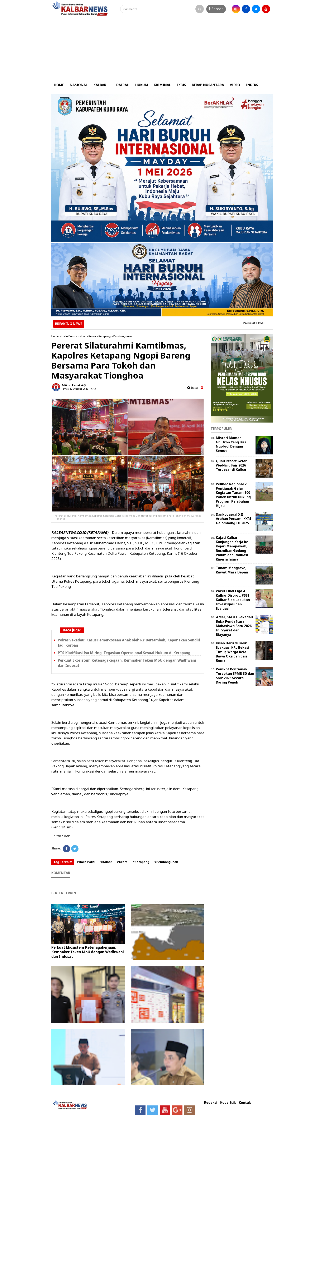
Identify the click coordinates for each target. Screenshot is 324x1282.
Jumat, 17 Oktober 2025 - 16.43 (79, 388)
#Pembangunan (166, 862)
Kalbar (82, 336)
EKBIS (181, 85)
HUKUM (141, 85)
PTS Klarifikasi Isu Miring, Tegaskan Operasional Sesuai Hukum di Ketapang (124, 652)
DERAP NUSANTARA (208, 85)
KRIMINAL (162, 85)
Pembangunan (122, 336)
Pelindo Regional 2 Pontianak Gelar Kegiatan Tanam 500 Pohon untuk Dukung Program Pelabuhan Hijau (233, 495)
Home (55, 336)
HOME (59, 85)
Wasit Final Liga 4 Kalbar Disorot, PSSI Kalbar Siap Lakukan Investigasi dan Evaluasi (233, 600)
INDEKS (252, 85)
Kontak (245, 1102)
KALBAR (100, 85)
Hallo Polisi (68, 336)
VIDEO (235, 85)
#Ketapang (141, 862)
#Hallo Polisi (86, 862)
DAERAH (122, 85)
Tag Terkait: (62, 862)
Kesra (92, 336)
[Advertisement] (162, 48)
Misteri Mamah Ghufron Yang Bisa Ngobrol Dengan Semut (231, 444)
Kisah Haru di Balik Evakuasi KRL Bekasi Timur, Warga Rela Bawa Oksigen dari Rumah (232, 652)
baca (192, 387)
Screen (216, 8)
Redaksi (210, 1102)
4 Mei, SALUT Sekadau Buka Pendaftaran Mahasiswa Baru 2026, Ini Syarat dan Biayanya (234, 626)
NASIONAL (79, 85)
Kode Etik (228, 1102)
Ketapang (105, 336)
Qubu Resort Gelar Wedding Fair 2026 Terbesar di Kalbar (231, 465)
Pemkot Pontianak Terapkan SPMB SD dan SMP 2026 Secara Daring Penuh (235, 675)
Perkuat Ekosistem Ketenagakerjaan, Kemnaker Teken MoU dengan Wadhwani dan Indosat (87, 952)
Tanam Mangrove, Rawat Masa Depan (232, 570)
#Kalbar (106, 862)
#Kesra (122, 862)
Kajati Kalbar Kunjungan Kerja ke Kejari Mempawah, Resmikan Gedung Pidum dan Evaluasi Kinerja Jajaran (232, 548)
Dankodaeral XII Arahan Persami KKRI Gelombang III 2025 (233, 519)
